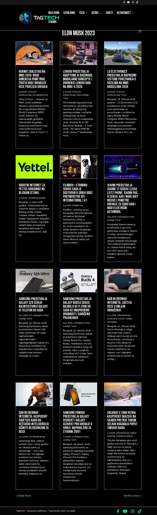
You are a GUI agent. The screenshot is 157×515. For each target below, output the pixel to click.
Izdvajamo (69, 13)
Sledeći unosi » (132, 495)
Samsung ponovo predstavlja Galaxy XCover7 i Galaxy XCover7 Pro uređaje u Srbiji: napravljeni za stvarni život (77, 422)
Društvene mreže (116, 318)
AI (31, 315)
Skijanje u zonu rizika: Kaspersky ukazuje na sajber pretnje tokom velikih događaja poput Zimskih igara (122, 420)
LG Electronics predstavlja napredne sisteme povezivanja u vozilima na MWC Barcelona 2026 (122, 79)
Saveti (109, 13)
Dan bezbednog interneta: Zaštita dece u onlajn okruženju (119, 305)
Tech (82, 13)
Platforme (78, 205)
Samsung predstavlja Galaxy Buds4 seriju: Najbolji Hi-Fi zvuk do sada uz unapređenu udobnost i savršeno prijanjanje (77, 308)
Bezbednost (124, 13)
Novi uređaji (83, 95)
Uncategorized (40, 95)
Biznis (95, 13)
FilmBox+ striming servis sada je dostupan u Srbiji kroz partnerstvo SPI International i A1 (78, 193)
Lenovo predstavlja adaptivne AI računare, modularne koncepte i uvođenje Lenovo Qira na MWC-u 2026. (78, 79)
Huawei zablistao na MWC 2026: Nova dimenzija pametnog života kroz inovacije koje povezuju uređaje (33, 79)
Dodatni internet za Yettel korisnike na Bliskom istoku (32, 189)
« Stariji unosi (23, 495)
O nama (52, 22)
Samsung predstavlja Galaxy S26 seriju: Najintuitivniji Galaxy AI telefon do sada (33, 305)
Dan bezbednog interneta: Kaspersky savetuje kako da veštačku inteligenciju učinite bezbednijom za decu (34, 422)
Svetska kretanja (37, 198)
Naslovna (53, 13)
